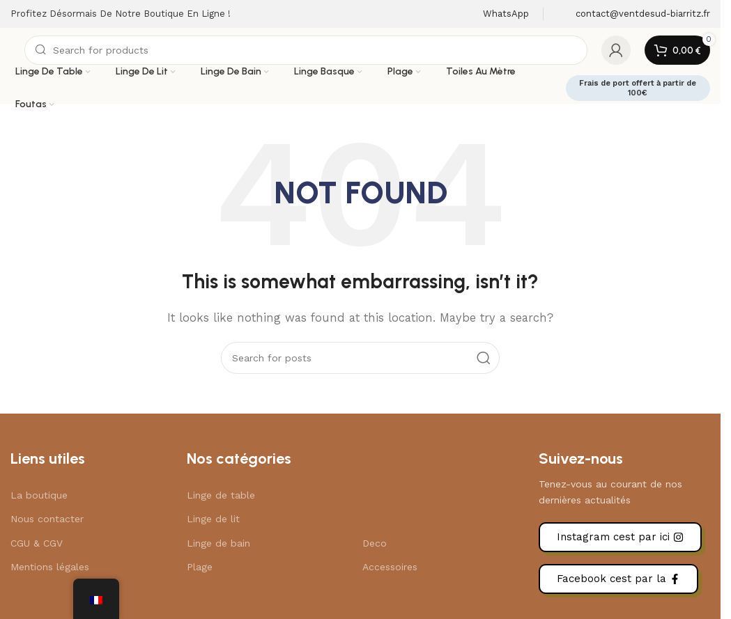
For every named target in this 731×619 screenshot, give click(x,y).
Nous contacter (47, 518)
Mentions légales (49, 566)
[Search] (305, 50)
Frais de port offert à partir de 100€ (646, 88)
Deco (374, 543)
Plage (200, 566)
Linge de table (221, 495)
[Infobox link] (497, 14)
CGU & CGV (36, 543)
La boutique (39, 495)
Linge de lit (213, 518)
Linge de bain (218, 543)
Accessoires (389, 566)
